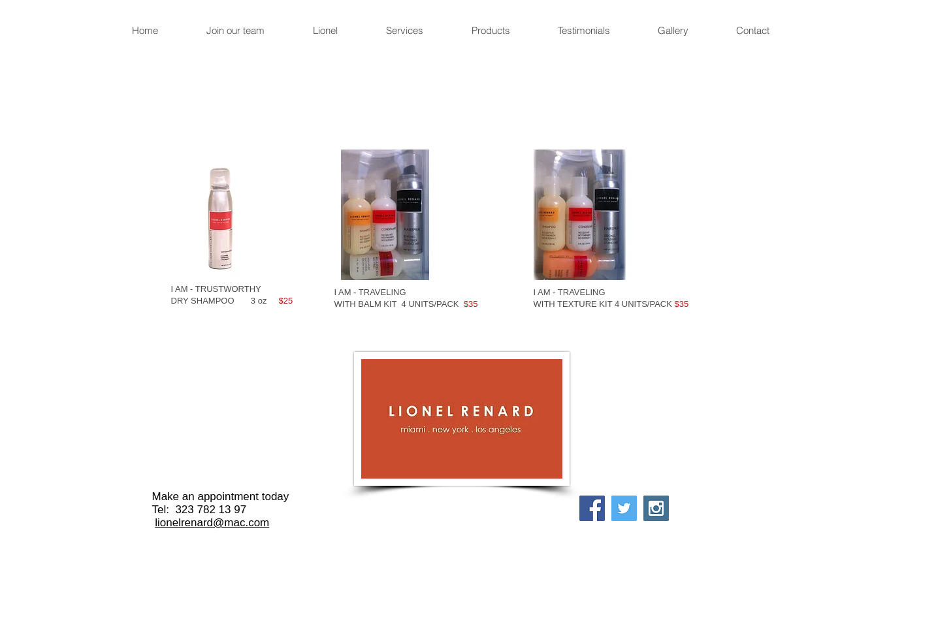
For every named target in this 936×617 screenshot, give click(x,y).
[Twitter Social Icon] (624, 508)
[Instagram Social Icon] (656, 508)
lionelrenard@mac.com (212, 522)
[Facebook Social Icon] (592, 508)
